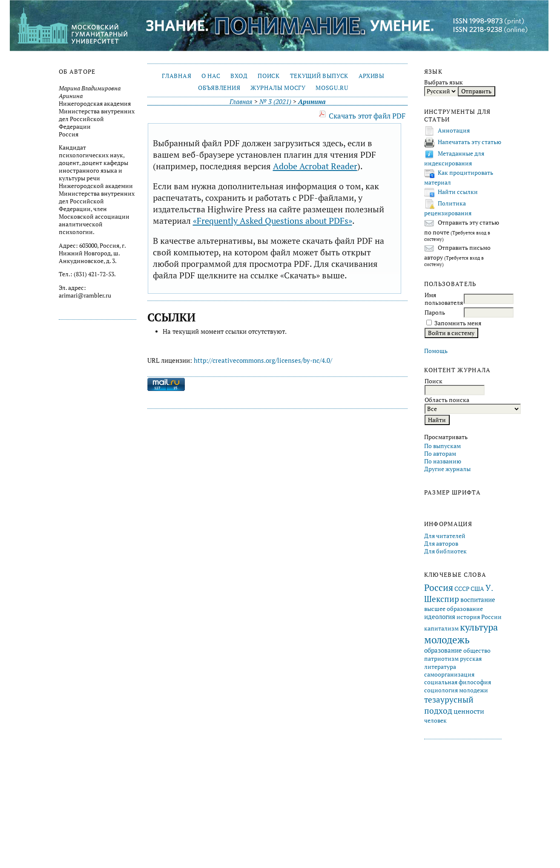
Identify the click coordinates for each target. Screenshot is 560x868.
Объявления (219, 88)
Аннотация (454, 130)
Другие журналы (447, 469)
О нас (210, 76)
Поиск (268, 76)
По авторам (440, 453)
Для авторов (441, 543)
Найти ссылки (458, 192)
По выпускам (442, 446)
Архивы (372, 76)
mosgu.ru (332, 88)
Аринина (311, 102)
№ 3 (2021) (275, 102)
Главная (176, 76)
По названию (442, 461)
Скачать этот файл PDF (367, 116)
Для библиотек (445, 551)
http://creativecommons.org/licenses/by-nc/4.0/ (263, 360)
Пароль (435, 312)
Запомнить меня (457, 323)
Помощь (436, 351)
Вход (239, 76)
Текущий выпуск (319, 76)
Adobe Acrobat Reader (315, 166)
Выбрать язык (443, 82)
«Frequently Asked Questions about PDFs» (272, 220)
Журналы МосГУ (278, 88)
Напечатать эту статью (469, 142)
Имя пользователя (444, 299)
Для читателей (444, 536)
